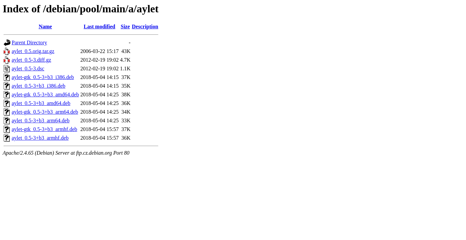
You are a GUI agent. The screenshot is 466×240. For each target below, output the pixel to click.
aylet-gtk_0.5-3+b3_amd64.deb (45, 94)
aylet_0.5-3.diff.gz (31, 60)
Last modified (99, 26)
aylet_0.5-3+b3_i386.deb (38, 86)
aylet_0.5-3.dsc (28, 68)
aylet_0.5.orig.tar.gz (33, 51)
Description (145, 26)
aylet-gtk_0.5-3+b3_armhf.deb (44, 129)
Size (125, 26)
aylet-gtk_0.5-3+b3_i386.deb (43, 77)
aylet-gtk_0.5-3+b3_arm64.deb (45, 112)
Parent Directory (29, 42)
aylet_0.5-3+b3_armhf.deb (40, 138)
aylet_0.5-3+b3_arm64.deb (40, 120)
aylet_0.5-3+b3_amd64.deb (41, 103)
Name (45, 26)
